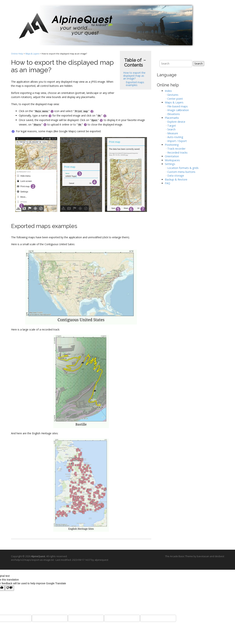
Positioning (172, 144)
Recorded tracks (177, 152)
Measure (172, 133)
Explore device (176, 121)
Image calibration (178, 110)
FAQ (167, 183)
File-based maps (177, 106)
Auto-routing (175, 137)
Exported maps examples (135, 83)
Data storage (175, 175)
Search (198, 63)
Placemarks (172, 118)
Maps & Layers (32, 53)
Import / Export (177, 141)
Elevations (173, 114)
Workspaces (172, 160)
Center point (175, 98)
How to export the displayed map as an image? (134, 75)
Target (171, 125)
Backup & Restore (176, 179)
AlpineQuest (38, 556)
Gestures (172, 95)
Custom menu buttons (181, 172)
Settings (170, 164)
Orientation (172, 156)
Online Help (17, 53)
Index (168, 91)
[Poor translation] (9, 588)
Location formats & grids (183, 168)
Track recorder (176, 148)
